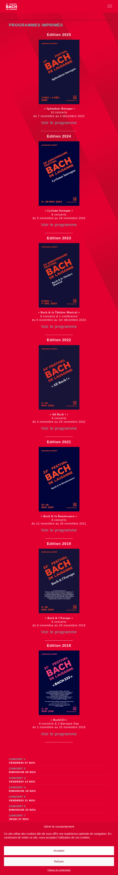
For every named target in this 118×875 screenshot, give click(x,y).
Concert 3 (59, 780)
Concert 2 (59, 770)
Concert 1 (59, 761)
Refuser (59, 861)
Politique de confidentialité (59, 870)
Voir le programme (59, 122)
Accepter (58, 850)
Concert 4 (59, 789)
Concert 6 (59, 808)
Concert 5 (59, 798)
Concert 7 (59, 817)
